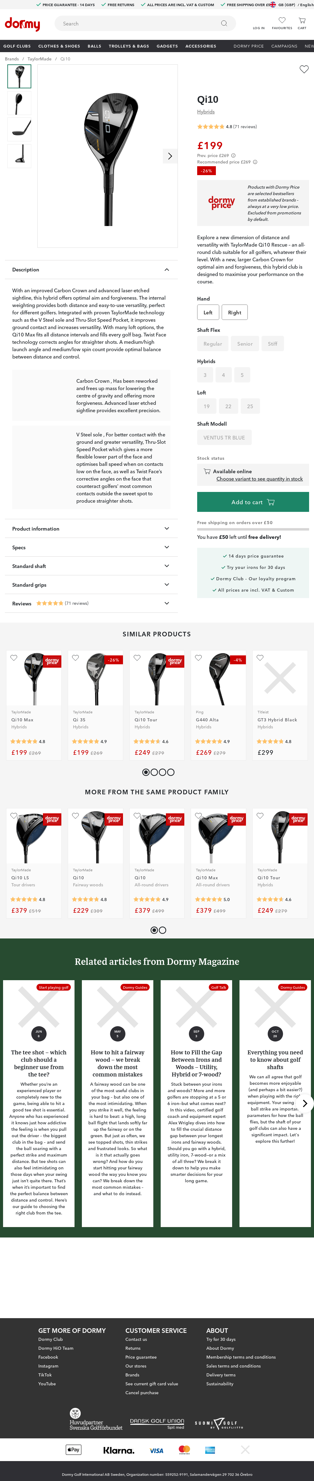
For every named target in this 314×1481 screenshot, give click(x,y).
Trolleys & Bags (129, 45)
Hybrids (206, 99)
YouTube (47, 1383)
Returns (132, 1348)
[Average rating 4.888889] (85, 801)
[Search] (224, 23)
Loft (201, 380)
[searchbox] (131, 23)
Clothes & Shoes (59, 45)
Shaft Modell (212, 412)
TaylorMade (40, 59)
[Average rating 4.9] (208, 801)
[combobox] (145, 23)
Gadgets (167, 45)
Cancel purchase (142, 1392)
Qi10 (65, 59)
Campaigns (284, 45)
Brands (12, 59)
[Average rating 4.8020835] (85, 959)
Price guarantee (141, 1357)
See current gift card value (151, 1383)
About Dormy (220, 1348)
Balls (94, 45)
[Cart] (302, 23)
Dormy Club (50, 1339)
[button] (259, 21)
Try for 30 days (221, 1339)
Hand (203, 286)
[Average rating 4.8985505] (147, 959)
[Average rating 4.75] (270, 801)
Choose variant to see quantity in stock (259, 466)
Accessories (201, 45)
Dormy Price (249, 45)
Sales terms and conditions (233, 1366)
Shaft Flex (208, 318)
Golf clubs (17, 45)
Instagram (48, 1366)
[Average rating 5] (208, 959)
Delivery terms (221, 1375)
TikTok (45, 1375)
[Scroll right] (170, 156)
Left (208, 300)
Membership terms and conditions (241, 1357)
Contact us (136, 1339)
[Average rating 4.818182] (24, 801)
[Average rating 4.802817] (50, 663)
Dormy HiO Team (56, 1348)
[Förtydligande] (233, 143)
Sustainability (219, 1383)
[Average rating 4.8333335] (24, 959)
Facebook (48, 1357)
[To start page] (22, 24)
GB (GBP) (292, 5)
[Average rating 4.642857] (147, 801)
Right (234, 300)
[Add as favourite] (304, 69)
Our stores (135, 1366)
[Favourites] (282, 23)
